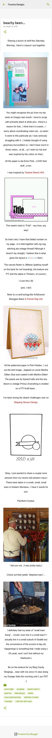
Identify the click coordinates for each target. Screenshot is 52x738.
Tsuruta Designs (16, 4)
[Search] (48, 4)
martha (7, 693)
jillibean (20, 689)
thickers (8, 701)
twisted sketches (23, 701)
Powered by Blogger (26, 734)
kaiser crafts (33, 689)
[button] (5, 32)
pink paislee (20, 693)
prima (30, 693)
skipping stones (31, 697)
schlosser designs (12, 697)
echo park (8, 689)
